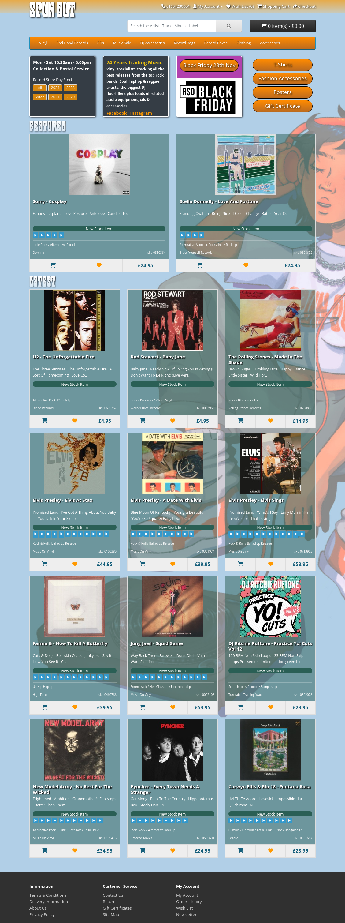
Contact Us (113, 895)
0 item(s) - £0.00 (282, 26)
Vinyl (43, 43)
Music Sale (122, 43)
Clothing (244, 43)
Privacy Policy (41, 914)
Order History (189, 901)
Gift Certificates (117, 908)
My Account (187, 895)
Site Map (111, 914)
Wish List (184, 908)
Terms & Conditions (47, 895)
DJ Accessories (152, 43)
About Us (37, 908)
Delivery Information (48, 901)
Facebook (116, 113)
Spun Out (52, 12)
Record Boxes (216, 43)
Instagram (141, 113)
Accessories (270, 43)
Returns (110, 901)
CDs (100, 43)
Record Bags (184, 43)
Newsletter (186, 914)
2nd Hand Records (72, 43)
